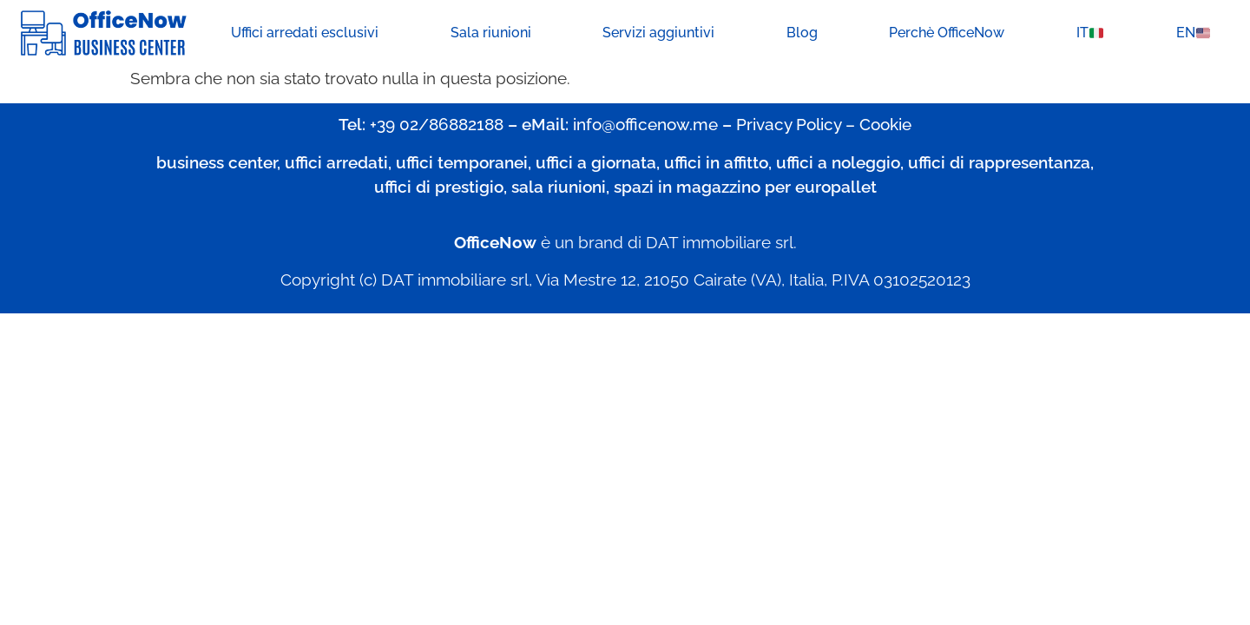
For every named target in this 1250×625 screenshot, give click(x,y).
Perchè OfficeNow (946, 32)
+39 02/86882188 (436, 124)
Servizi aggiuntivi (658, 32)
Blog (802, 32)
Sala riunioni (491, 32)
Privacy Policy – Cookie (823, 124)
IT (1089, 32)
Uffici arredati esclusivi (304, 32)
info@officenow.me (645, 124)
